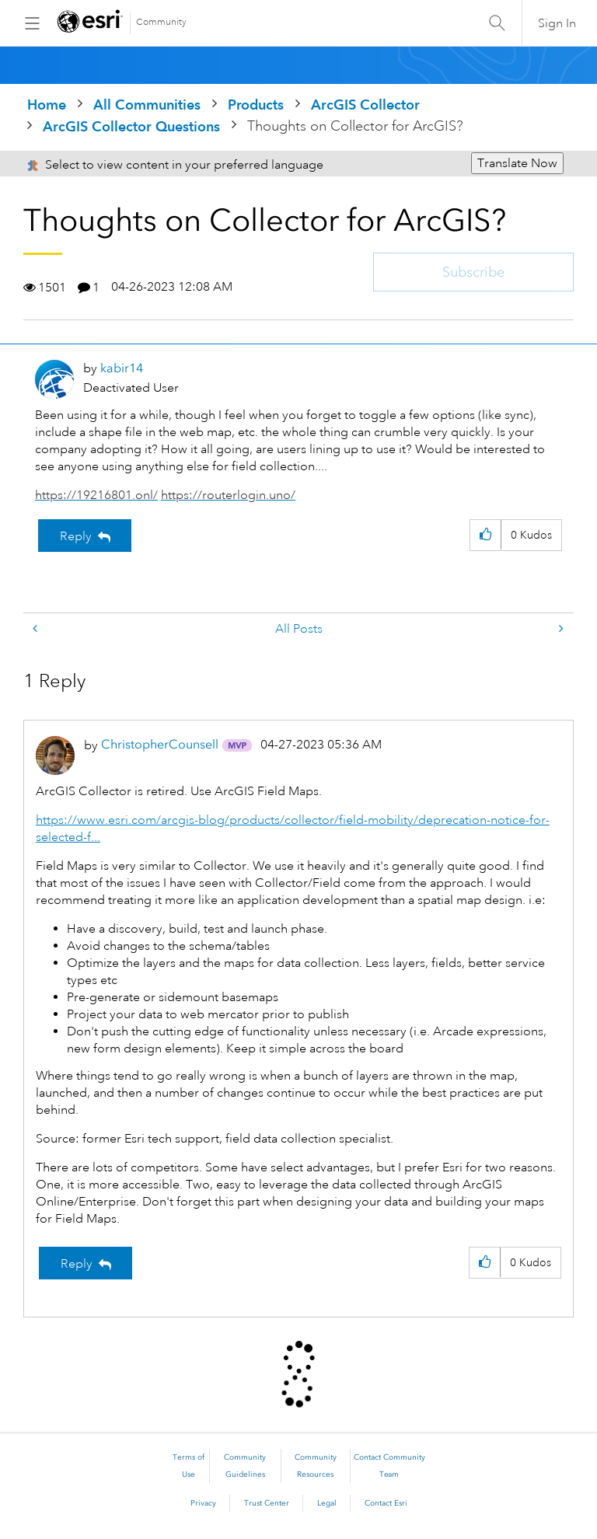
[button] (485, 535)
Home (46, 104)
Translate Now (517, 163)
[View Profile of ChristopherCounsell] (159, 744)
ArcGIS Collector (365, 104)
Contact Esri (386, 1503)
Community (161, 22)
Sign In (557, 23)
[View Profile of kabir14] (121, 368)
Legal (327, 1503)
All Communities (147, 104)
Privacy (203, 1503)
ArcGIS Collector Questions (131, 126)
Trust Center (266, 1503)
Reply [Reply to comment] (77, 1264)
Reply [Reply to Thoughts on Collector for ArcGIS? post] (76, 536)
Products (256, 104)
